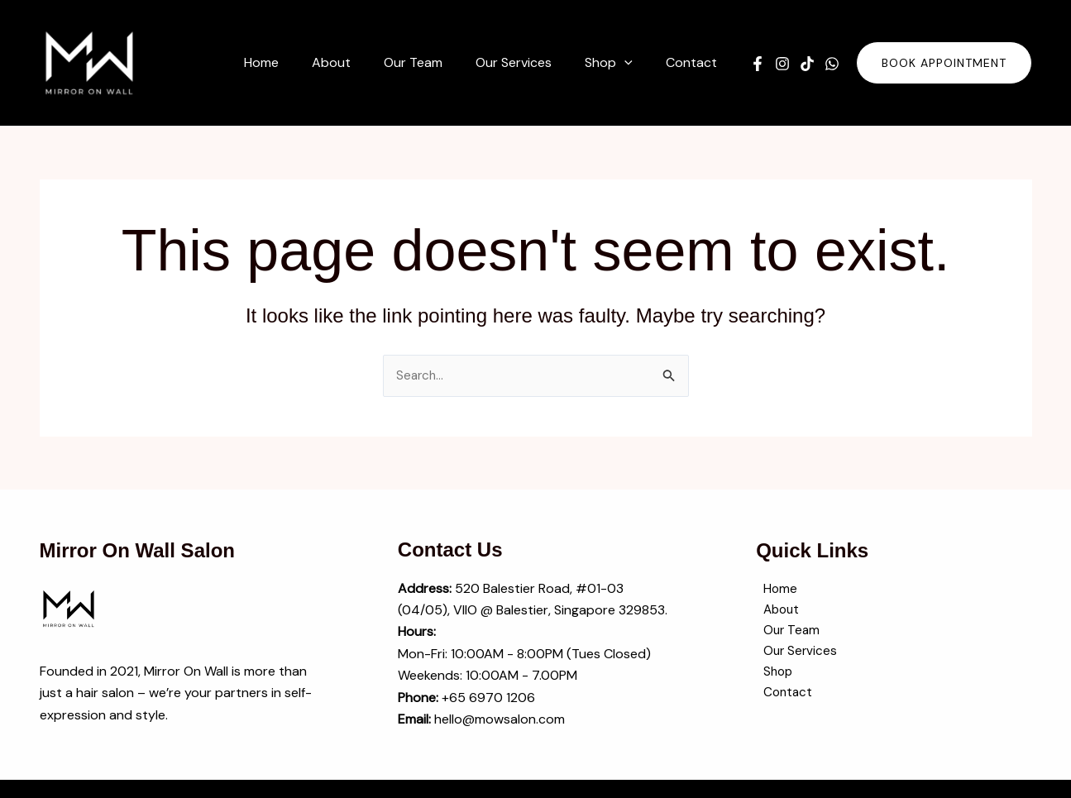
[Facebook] (757, 63)
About (775, 612)
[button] (634, 63)
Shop (771, 677)
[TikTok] (807, 63)
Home (773, 590)
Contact (781, 699)
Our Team (785, 634)
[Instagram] (782, 63)
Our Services (794, 656)
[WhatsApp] (832, 63)
